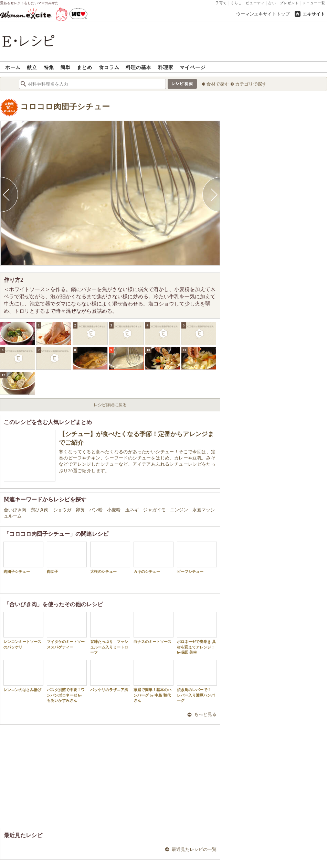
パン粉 (96, 509)
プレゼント (289, 3)
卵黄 (81, 509)
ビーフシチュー (197, 558)
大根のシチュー (110, 558)
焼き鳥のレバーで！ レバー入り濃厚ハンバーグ (197, 681)
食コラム (109, 67)
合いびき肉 (15, 509)
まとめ (84, 67)
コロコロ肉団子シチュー (65, 106)
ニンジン (179, 509)
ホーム (13, 67)
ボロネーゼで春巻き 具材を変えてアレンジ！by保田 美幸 (197, 633)
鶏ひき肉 (40, 509)
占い (272, 3)
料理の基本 (138, 67)
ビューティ (255, 3)
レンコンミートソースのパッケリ (23, 630)
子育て (221, 3)
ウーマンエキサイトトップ (263, 13)
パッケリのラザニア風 (110, 676)
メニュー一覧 (314, 3)
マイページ (192, 67)
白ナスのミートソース (153, 628)
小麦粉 (114, 509)
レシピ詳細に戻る (110, 404)
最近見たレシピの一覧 (194, 849)
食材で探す (218, 84)
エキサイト (314, 13)
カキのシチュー (153, 558)
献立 (32, 67)
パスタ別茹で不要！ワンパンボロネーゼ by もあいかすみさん (67, 681)
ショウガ (62, 509)
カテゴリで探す (250, 84)
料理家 (165, 67)
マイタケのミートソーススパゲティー (67, 630)
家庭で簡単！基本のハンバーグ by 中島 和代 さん (153, 681)
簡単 (65, 67)
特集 (49, 67)
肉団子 (67, 558)
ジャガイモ (155, 509)
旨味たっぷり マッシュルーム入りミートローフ (110, 633)
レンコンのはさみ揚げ (23, 676)
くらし (236, 3)
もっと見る (205, 714)
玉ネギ (132, 509)
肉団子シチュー (23, 558)
